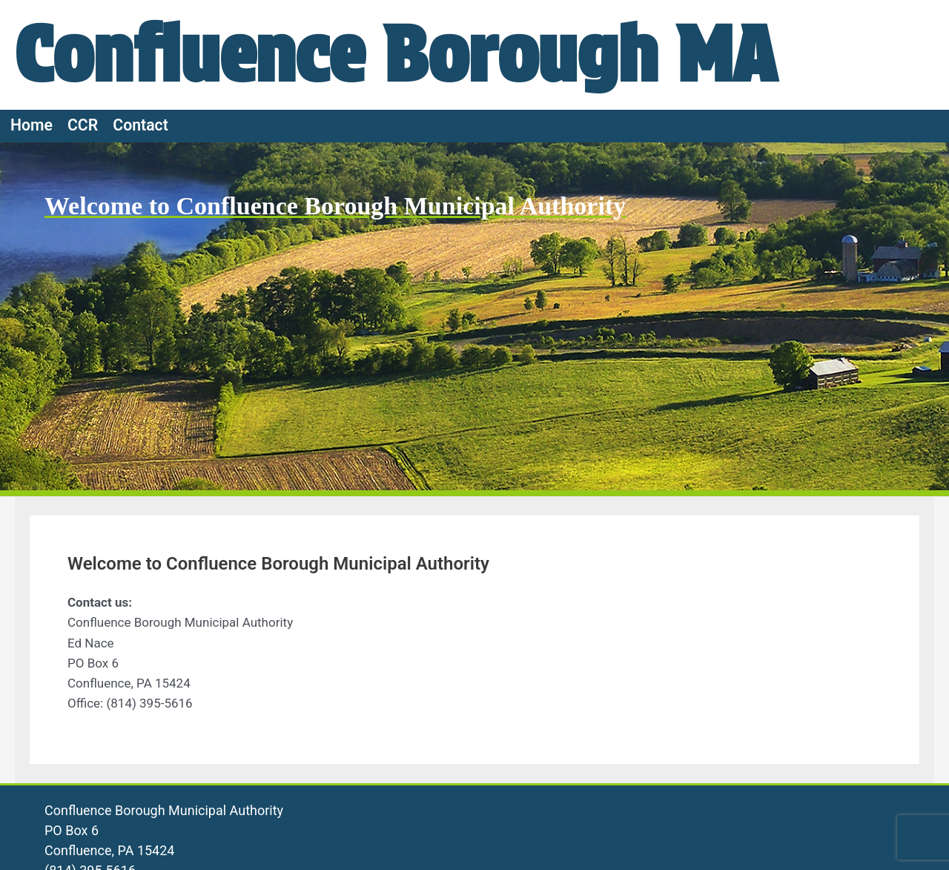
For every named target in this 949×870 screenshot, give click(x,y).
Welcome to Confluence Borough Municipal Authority (335, 206)
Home (31, 125)
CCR (82, 125)
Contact (140, 125)
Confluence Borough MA (395, 54)
